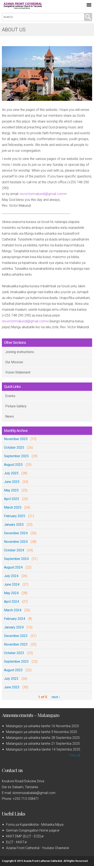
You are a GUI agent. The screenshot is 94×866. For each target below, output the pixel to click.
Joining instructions (19, 352)
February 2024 (14, 619)
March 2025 (12, 507)
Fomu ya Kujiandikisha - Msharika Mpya (34, 825)
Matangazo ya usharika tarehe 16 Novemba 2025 (42, 726)
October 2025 (14, 447)
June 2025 (11, 482)
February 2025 (14, 516)
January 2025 (14, 525)
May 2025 (11, 490)
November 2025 (16, 439)
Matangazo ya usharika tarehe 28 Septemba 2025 (43, 738)
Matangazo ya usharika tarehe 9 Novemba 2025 (41, 732)
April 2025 (11, 499)
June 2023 (11, 687)
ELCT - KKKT (16, 842)
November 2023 (16, 644)
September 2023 (16, 661)
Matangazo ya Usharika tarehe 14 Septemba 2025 (43, 749)
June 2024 (11, 584)
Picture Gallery (16, 406)
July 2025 (11, 473)
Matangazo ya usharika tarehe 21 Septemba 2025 (43, 744)
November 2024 (16, 542)
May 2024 (11, 593)
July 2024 (11, 576)
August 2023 (13, 670)
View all (74, 755)
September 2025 (16, 456)
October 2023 (14, 653)
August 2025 (13, 465)
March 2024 (12, 610)
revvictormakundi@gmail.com (43, 194)
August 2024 (13, 567)
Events (10, 396)
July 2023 (11, 679)
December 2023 (16, 636)
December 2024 (16, 533)
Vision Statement (17, 372)
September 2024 (16, 559)
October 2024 (14, 550)
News (9, 416)
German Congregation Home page (32, 830)
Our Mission (14, 362)
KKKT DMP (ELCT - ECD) (25, 836)
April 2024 (11, 602)
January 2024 (14, 627)
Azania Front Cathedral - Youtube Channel (37, 848)
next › (56, 697)
